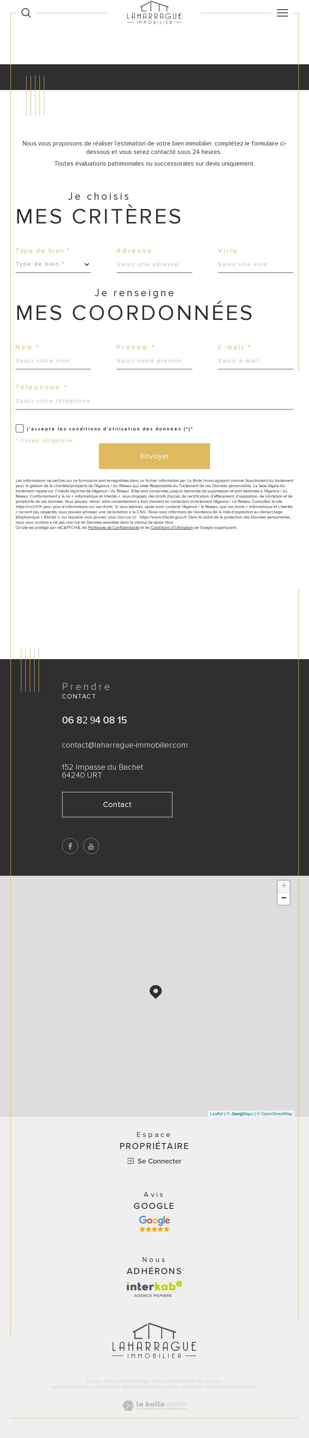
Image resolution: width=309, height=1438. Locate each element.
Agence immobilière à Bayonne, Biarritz (61, 34)
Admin (170, 1387)
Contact (299, 448)
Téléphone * (42, 388)
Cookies (249, 1387)
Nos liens (191, 1387)
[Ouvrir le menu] (282, 13)
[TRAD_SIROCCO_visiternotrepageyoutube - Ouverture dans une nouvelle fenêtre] (91, 846)
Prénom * (136, 347)
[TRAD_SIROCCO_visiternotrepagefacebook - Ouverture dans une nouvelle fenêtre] (70, 846)
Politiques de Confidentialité (113, 527)
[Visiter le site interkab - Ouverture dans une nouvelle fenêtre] (154, 1289)
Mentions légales (140, 1387)
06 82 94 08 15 (94, 719)
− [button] (283, 899)
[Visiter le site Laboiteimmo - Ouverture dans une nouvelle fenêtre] (154, 1414)
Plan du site (104, 1387)
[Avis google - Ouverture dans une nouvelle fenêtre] (154, 1224)
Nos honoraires (69, 1387)
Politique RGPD (221, 1387)
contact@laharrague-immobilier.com (125, 745)
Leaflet (216, 1113)
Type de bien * (43, 251)
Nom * (28, 347)
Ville (228, 251)
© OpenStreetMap (275, 1113)
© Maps (240, 1113)
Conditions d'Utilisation (172, 527)
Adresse (135, 251)
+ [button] (283, 887)
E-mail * (235, 347)
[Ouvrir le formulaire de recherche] (26, 13)
